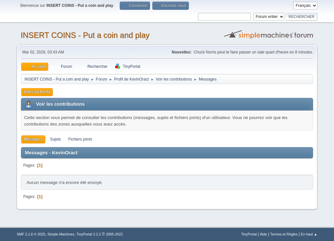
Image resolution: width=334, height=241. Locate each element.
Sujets (55, 139)
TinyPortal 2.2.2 (88, 234)
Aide (263, 234)
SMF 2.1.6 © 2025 (31, 234)
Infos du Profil (37, 92)
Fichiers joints (80, 139)
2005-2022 (114, 234)
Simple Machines (61, 234)
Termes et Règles (283, 234)
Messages (33, 139)
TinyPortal (249, 234)
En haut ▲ (309, 234)
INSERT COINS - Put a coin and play (85, 35)
